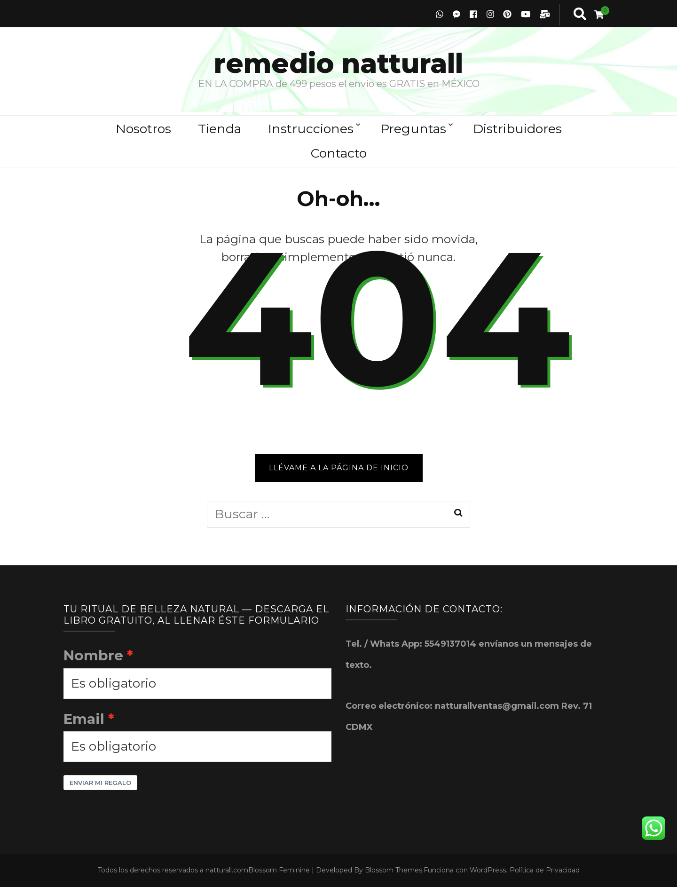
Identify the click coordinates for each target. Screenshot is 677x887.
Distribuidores (517, 128)
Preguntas (413, 128)
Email (83, 718)
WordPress (488, 870)
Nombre (93, 655)
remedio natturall (338, 63)
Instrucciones (311, 128)
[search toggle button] (580, 14)
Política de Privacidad (545, 870)
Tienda (219, 128)
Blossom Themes (393, 870)
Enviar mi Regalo (100, 782)
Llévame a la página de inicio (339, 467)
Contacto (339, 153)
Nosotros (143, 128)
